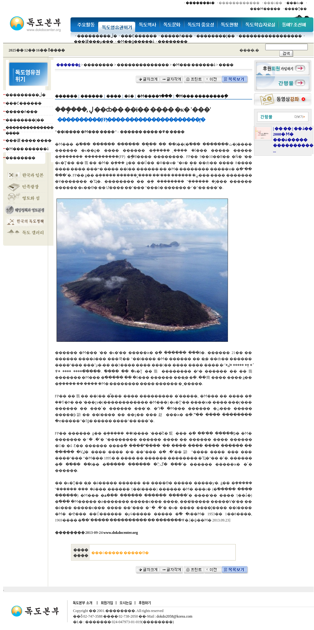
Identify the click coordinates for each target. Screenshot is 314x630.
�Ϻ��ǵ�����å (135, 41)
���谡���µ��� (93, 41)
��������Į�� (215, 36)
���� (113, 96)
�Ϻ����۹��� (154, 96)
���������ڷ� (97, 36)
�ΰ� (129, 96)
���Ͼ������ (139, 36)
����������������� (270, 36)
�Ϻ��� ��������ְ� (201, 96)
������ (66, 96)
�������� (173, 41)
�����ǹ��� (177, 36)
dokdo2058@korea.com (174, 616)
